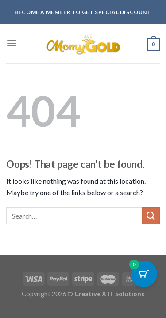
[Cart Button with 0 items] (144, 274)
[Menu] (11, 43)
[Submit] (151, 215)
